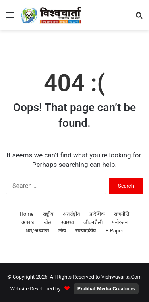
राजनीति (121, 214)
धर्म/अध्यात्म (37, 231)
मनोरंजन (120, 222)
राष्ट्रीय (48, 214)
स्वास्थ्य (67, 222)
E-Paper (115, 231)
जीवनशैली (93, 222)
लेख (62, 231)
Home (27, 214)
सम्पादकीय (85, 231)
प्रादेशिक (97, 214)
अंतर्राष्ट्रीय (71, 214)
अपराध (28, 222)
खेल (48, 222)
